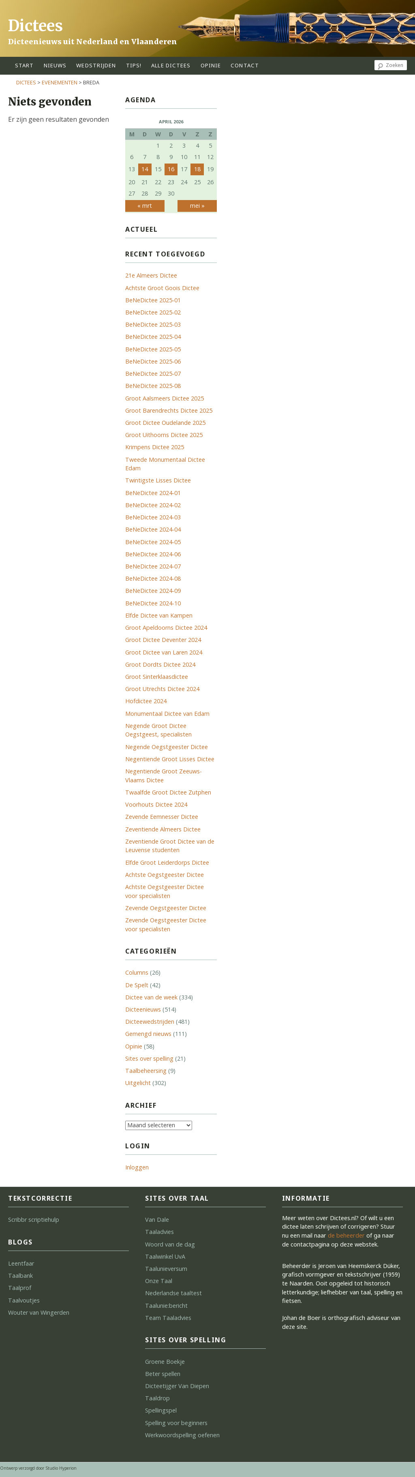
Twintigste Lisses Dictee (158, 480)
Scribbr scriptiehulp (33, 1219)
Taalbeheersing (146, 1070)
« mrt (144, 205)
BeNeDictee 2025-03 (153, 324)
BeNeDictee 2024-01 (153, 493)
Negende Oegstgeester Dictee (166, 747)
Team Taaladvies (168, 1318)
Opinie (133, 1046)
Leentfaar (21, 1263)
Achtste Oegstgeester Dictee (164, 874)
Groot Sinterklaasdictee (156, 676)
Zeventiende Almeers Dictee (163, 829)
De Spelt (136, 985)
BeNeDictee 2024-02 (153, 505)
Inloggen (137, 1167)
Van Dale (157, 1219)
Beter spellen (162, 1374)
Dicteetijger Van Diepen (177, 1386)
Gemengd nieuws (148, 1034)
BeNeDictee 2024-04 (153, 529)
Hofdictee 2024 (146, 701)
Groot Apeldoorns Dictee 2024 (166, 627)
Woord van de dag (170, 1244)
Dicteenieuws (143, 1009)
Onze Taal (158, 1281)
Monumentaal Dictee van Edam (167, 713)
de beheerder (346, 1235)
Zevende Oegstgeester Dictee (165, 908)
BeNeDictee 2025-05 (153, 349)
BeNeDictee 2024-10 (153, 603)
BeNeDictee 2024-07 (153, 566)
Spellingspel (161, 1410)
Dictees (35, 25)
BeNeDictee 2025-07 (153, 373)
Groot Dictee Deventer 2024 (163, 640)
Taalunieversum (166, 1268)
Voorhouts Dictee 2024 (156, 804)
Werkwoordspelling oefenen (182, 1435)
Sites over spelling (149, 1058)
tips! (134, 65)
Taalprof (19, 1288)
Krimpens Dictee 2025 (154, 447)
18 (197, 169)
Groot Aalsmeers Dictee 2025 (164, 398)
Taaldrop (157, 1398)
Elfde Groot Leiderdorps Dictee (167, 862)
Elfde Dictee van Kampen (159, 615)
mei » (197, 205)
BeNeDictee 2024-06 (153, 554)
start (24, 65)
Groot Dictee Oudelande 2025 (165, 422)
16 (171, 169)
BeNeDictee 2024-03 (153, 517)
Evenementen (59, 82)
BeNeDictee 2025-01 (153, 300)
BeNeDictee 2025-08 (153, 386)
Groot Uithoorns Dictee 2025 (164, 435)
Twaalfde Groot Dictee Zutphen (168, 792)
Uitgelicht (138, 1083)
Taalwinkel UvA (165, 1256)
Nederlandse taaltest (173, 1293)
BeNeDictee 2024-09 (153, 590)
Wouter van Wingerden (38, 1312)
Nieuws (55, 65)
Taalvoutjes (24, 1300)
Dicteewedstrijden (149, 1021)
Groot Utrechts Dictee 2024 (162, 689)
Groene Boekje (165, 1361)
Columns (136, 972)
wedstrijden (96, 65)
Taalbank (20, 1275)
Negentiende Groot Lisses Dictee (169, 759)
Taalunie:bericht (166, 1305)
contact (245, 65)
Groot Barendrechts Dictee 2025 (168, 410)
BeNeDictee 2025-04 (153, 336)
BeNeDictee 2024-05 (153, 542)
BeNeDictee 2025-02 (153, 312)
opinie (211, 65)
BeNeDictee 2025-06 (153, 361)
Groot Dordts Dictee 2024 (160, 664)
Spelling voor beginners (176, 1423)
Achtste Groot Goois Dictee (162, 288)
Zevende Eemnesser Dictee (161, 816)
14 (144, 169)
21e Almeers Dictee (151, 275)
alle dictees (170, 65)
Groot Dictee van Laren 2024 (163, 652)
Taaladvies (159, 1232)
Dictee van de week (151, 997)
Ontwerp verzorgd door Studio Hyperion (38, 1468)
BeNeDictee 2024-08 (153, 578)
